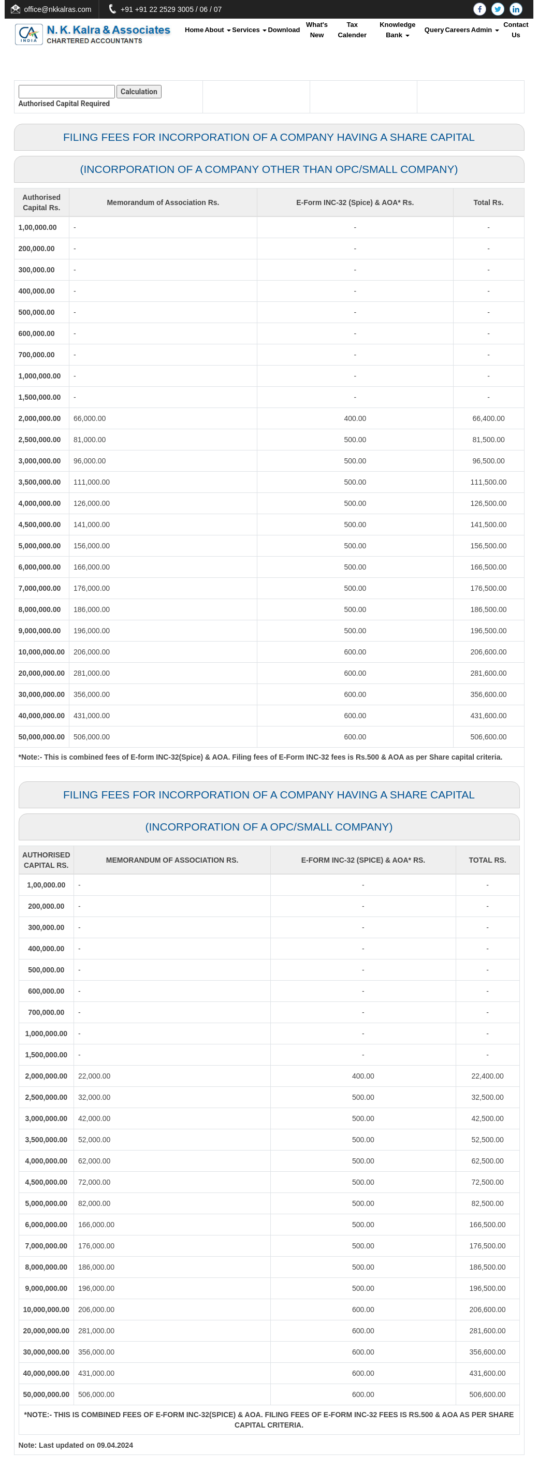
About (218, 30)
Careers (457, 30)
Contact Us (515, 30)
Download (284, 30)
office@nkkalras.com (108, 9)
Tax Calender (352, 30)
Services (249, 30)
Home (194, 30)
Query (434, 30)
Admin (485, 30)
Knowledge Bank (397, 30)
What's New (317, 30)
